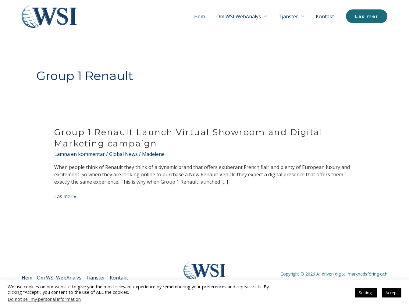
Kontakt (326, 16)
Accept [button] (392, 292)
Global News (123, 154)
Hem (206, 16)
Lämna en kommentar (79, 154)
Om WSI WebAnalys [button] (243, 16)
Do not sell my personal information (44, 299)
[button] (366, 16)
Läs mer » (65, 196)
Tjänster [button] (291, 16)
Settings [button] (366, 292)
